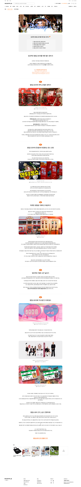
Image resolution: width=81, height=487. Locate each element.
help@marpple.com (66, 483)
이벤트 (25, 483)
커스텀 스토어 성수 (27, 481)
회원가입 (75, 0)
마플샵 (8, 0)
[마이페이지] (75, 3)
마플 (5, 0)
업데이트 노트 (26, 484)
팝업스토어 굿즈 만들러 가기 (40, 444)
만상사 (10, 0)
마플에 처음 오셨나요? (27, 480)
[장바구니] (73, 3)
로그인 (72, 0)
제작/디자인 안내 (39, 483)
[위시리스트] (72, 3)
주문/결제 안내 (39, 480)
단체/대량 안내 (39, 481)
